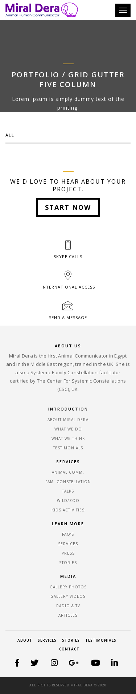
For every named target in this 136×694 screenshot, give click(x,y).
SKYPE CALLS (68, 256)
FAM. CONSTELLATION (68, 481)
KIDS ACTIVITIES (68, 510)
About (24, 640)
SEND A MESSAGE (68, 317)
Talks (68, 491)
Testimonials (100, 640)
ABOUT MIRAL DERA (68, 419)
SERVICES (68, 543)
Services (47, 640)
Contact (69, 649)
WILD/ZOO (68, 500)
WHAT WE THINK (68, 438)
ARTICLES (68, 615)
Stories (71, 640)
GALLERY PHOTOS (68, 586)
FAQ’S (68, 534)
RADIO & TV (68, 605)
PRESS (68, 553)
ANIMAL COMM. (68, 472)
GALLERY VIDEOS (68, 596)
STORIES (68, 562)
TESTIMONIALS (68, 447)
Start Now (68, 207)
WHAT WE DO (68, 429)
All (10, 135)
